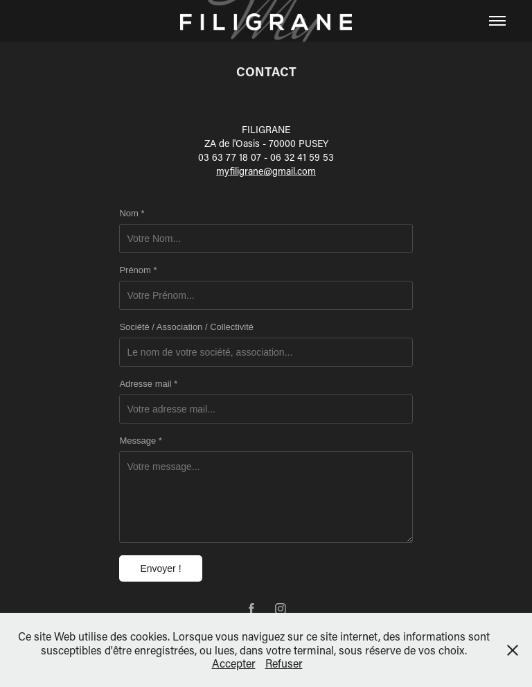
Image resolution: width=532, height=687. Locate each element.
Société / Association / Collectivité (186, 327)
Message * (140, 441)
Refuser (284, 663)
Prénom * (138, 270)
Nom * (131, 213)
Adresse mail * (148, 384)
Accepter (234, 663)
